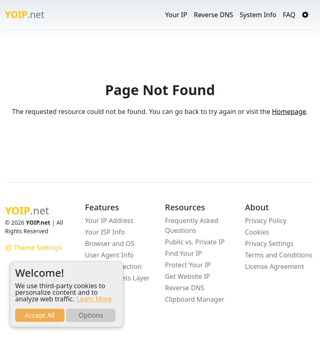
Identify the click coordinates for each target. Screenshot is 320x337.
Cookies (257, 232)
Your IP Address (109, 220)
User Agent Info (109, 255)
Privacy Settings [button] (269, 243)
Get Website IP (187, 276)
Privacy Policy (265, 220)
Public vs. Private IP (195, 241)
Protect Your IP (188, 264)
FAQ (289, 14)
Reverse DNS (213, 14)
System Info (258, 14)
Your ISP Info (105, 232)
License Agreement (274, 266)
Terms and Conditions (278, 255)
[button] (305, 15)
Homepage (289, 111)
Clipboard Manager (195, 299)
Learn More (94, 298)
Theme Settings (33, 247)
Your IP (176, 14)
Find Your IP (183, 253)
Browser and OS (109, 243)
